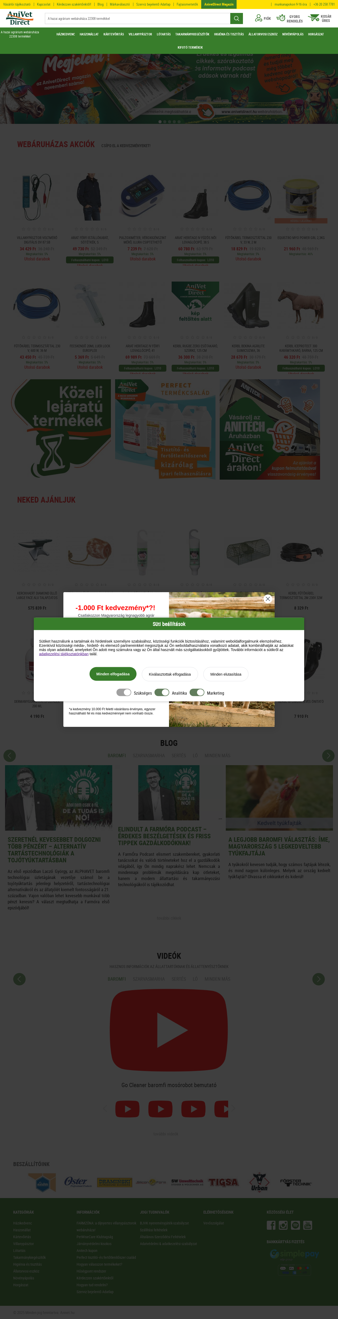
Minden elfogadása (113, 674)
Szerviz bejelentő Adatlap (153, 4)
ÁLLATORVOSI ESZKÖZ (263, 34)
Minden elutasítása (226, 674)
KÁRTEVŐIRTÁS (114, 34)
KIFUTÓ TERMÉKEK (190, 47)
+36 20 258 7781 (324, 4)
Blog (100, 4)
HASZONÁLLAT (89, 34)
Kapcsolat (43, 4)
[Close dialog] (268, 599)
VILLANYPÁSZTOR (140, 34)
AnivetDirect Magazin (218, 4)
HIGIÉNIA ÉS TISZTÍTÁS (229, 34)
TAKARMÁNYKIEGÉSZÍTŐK (192, 34)
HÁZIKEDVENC (66, 34)
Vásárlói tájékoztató (17, 4)
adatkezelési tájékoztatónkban (64, 654)
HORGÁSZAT (316, 34)
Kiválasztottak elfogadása (170, 674)
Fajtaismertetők (187, 4)
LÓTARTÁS (164, 34)
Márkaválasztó (120, 4)
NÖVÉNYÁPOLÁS (292, 34)
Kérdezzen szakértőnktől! (74, 4)
